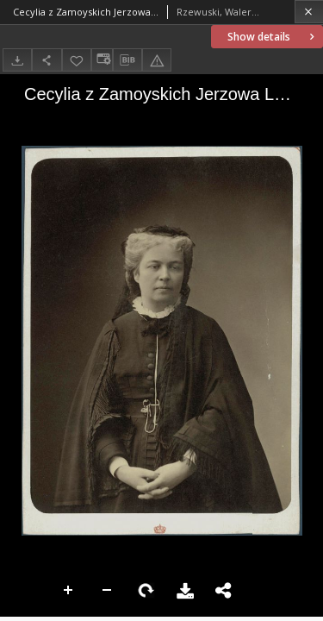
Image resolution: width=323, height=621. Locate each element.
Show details (272, 36)
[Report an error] (156, 60)
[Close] (309, 11)
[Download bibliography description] (127, 60)
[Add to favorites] (76, 60)
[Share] (46, 60)
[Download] (17, 60)
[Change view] (101, 60)
